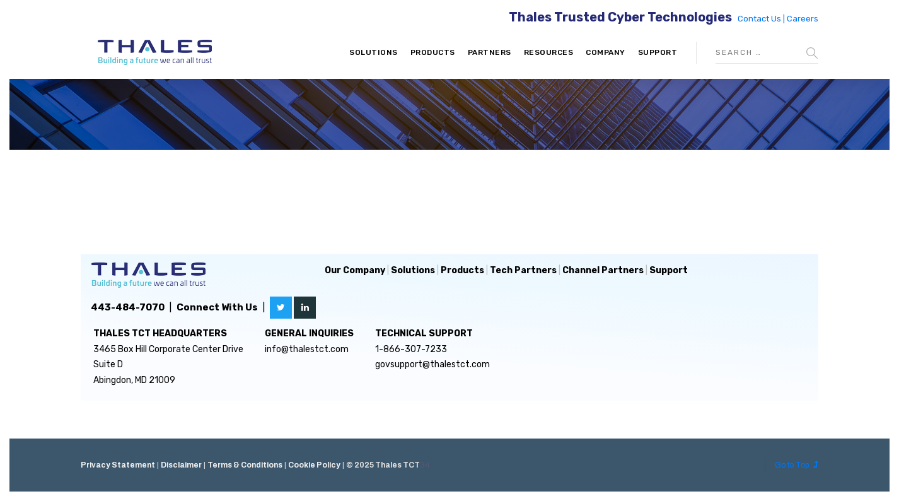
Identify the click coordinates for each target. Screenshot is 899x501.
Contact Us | (762, 18)
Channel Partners (603, 270)
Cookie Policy (314, 465)
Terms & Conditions (244, 465)
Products (432, 52)
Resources (549, 52)
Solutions (373, 52)
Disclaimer (181, 465)
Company (605, 52)
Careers (802, 18)
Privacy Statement (118, 465)
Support (658, 52)
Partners (489, 52)
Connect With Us (217, 307)
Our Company (355, 270)
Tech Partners (523, 270)
